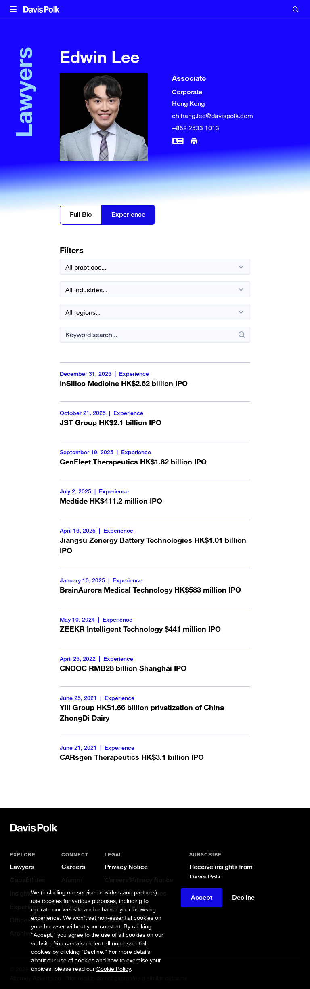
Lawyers (22, 867)
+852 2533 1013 (195, 128)
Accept (201, 897)
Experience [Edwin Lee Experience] (128, 214)
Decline (243, 897)
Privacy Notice (126, 867)
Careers (73, 867)
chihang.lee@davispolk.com (212, 116)
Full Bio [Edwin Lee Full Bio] (81, 214)
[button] (13, 10)
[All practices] (155, 267)
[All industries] (155, 289)
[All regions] (155, 312)
